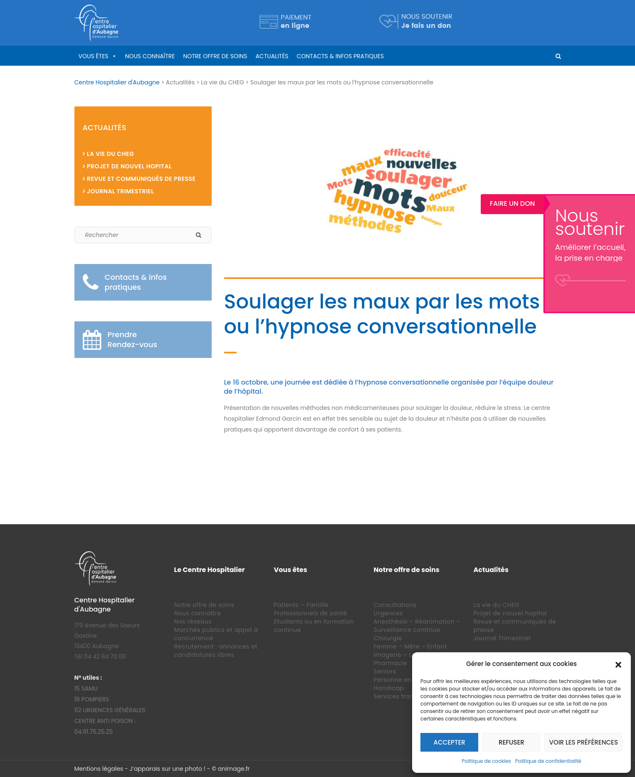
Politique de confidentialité (548, 761)
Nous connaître (150, 56)
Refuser (511, 742)
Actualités (271, 56)
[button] (618, 664)
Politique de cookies (486, 761)
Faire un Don (603, 203)
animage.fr (234, 769)
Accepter (449, 742)
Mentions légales (99, 769)
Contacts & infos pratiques (340, 56)
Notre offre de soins (215, 56)
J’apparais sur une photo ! (167, 769)
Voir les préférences (583, 742)
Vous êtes (94, 56)
